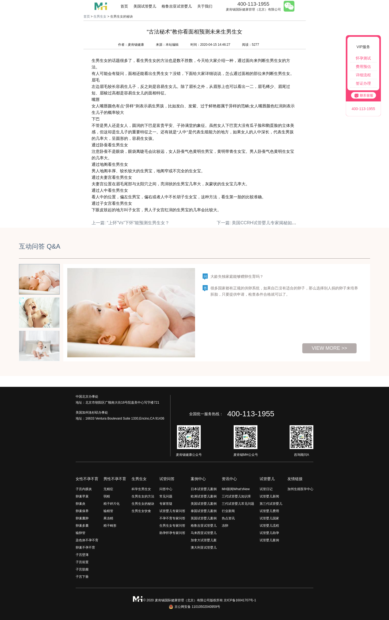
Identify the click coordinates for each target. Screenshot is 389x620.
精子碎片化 (111, 504)
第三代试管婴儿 (271, 504)
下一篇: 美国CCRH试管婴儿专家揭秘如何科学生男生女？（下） (278, 222)
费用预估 (363, 66)
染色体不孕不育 (87, 540)
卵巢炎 (80, 504)
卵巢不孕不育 (85, 547)
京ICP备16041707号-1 (240, 600)
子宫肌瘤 (82, 569)
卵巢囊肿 (82, 518)
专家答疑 (165, 504)
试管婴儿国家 (269, 518)
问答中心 (165, 489)
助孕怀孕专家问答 (172, 533)
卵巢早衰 (82, 496)
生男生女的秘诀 (143, 504)
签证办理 (363, 83)
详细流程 (363, 75)
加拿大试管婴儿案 (204, 540)
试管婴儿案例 (269, 540)
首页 (124, 6)
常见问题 (165, 496)
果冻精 (108, 518)
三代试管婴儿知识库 (236, 496)
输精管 (108, 511)
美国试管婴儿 (144, 6)
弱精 (106, 496)
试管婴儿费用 (269, 511)
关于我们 (204, 6)
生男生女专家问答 (172, 525)
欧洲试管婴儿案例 (204, 496)
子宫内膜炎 (84, 489)
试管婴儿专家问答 (172, 511)
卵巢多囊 (82, 525)
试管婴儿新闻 (269, 496)
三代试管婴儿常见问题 (238, 504)
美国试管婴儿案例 (204, 504)
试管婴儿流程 (269, 525)
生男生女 (99, 16)
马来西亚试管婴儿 (204, 533)
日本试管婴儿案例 (204, 489)
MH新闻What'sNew (236, 489)
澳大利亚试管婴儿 (204, 547)
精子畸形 (109, 525)
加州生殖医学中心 (300, 489)
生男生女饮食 (141, 511)
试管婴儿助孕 (269, 533)
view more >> (329, 348)
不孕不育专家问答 (172, 518)
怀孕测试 (363, 58)
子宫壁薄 (82, 555)
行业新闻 (228, 511)
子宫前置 (82, 562)
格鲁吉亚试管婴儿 (177, 6)
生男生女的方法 (143, 496)
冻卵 (225, 525)
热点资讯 (228, 518)
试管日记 (266, 489)
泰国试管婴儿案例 (204, 511)
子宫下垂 (82, 577)
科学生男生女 (141, 489)
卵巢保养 (82, 511)
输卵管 (80, 533)
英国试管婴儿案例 (204, 518)
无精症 (108, 489)
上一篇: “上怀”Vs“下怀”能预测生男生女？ (131, 222)
